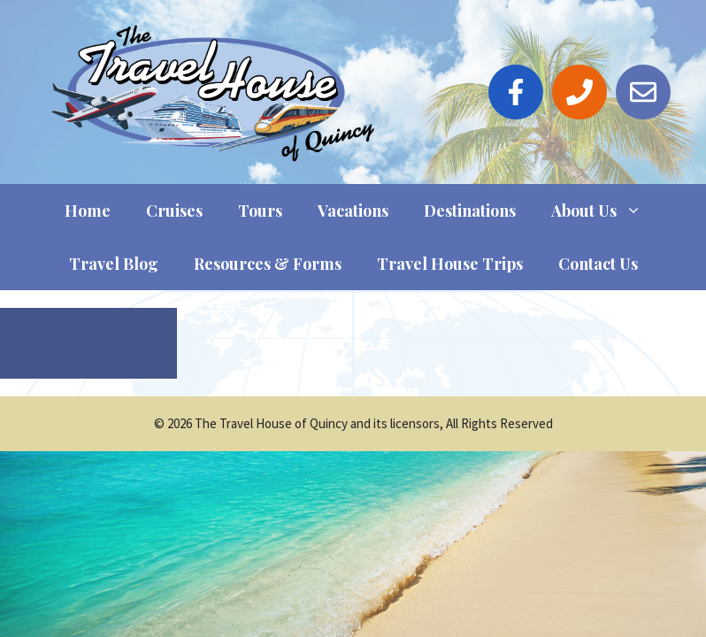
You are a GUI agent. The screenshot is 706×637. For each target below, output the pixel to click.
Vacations (353, 210)
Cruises (174, 210)
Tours (260, 210)
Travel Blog (113, 263)
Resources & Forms (267, 263)
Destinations (470, 210)
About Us (605, 210)
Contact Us (598, 263)
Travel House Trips (450, 263)
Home (88, 210)
